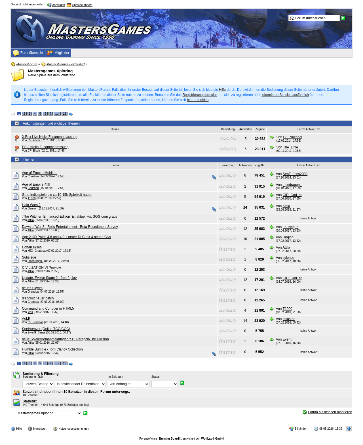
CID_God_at (292, 195)
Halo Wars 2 (31, 205)
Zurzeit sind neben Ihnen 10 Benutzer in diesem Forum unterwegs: (76, 392)
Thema (114, 129)
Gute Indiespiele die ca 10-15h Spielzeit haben (57, 195)
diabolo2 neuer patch (38, 298)
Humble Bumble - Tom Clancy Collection (52, 349)
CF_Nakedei (292, 137)
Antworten (245, 129)
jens (30, 312)
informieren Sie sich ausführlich (285, 95)
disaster (289, 319)
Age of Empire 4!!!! (36, 184)
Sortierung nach (32, 376)
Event (287, 339)
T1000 (31, 198)
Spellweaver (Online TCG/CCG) (46, 329)
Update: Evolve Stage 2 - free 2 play (49, 278)
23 (64, 113)
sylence (288, 258)
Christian (33, 176)
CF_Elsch (34, 140)
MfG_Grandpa (36, 250)
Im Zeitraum (115, 376)
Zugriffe (260, 129)
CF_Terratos (35, 322)
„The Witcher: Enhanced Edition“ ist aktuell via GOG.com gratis (69, 217)
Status (155, 376)
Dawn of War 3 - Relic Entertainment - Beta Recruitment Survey (70, 227)
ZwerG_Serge (36, 332)
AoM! (26, 319)
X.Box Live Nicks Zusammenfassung (49, 137)
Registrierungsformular (199, 95)
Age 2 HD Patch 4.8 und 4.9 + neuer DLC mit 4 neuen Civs (66, 237)
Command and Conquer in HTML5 (48, 308)
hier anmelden (197, 100)
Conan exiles (31, 247)
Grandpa (33, 291)
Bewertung (228, 129)
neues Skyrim (32, 288)
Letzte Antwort (309, 129)
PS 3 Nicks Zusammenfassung (45, 147)
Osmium (33, 208)
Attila (286, 206)
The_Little (290, 147)
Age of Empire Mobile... (39, 173)
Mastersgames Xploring (50, 71)
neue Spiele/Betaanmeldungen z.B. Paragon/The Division (65, 339)
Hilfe (222, 90)
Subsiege (29, 257)
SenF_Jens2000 (295, 174)
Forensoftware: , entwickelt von (181, 438)
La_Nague (290, 227)
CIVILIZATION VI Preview (41, 268)
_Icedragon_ (292, 185)
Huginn (288, 237)
